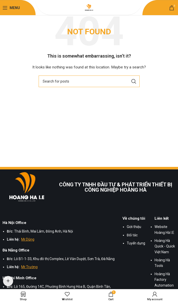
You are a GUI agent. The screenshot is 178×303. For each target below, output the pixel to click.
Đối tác (132, 235)
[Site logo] (89, 7)
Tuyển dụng (136, 243)
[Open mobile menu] (11, 8)
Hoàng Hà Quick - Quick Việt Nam (165, 246)
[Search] (89, 81)
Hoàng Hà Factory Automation (164, 279)
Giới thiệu (134, 227)
